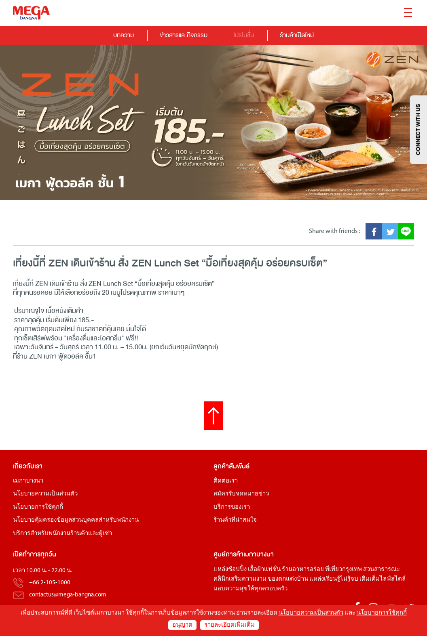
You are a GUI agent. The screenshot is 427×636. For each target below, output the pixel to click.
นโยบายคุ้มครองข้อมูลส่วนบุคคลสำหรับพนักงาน (76, 520)
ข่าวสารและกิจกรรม (183, 35)
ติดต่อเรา (226, 481)
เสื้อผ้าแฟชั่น (264, 570)
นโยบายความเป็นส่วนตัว (45, 494)
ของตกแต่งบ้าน (288, 579)
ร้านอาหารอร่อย (303, 570)
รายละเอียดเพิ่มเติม (229, 625)
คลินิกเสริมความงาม (240, 579)
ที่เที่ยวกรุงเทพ (343, 570)
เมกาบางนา (28, 481)
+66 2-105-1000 (49, 583)
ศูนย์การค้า (228, 554)
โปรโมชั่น (243, 35)
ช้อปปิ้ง (237, 570)
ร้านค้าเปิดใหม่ (297, 35)
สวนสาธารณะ (381, 570)
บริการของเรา (232, 507)
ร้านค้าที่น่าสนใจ (235, 520)
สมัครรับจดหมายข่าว (241, 494)
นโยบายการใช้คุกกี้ (38, 507)
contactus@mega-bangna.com (67, 595)
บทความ (123, 35)
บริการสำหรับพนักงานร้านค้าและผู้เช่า (62, 534)
